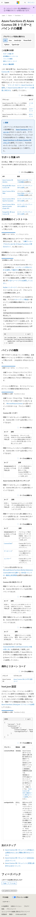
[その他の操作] (32, 15)
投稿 (3, 909)
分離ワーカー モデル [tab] (8, 234)
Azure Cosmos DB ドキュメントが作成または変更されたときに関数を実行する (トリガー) (19, 852)
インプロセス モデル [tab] (22, 234)
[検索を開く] (25, 2)
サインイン (31, 2)
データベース (8, 551)
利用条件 (4, 914)
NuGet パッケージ (9, 287)
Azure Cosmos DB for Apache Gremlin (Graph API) (8, 206)
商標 (10, 914)
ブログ (26, 906)
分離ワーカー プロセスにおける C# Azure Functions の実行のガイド (18, 244)
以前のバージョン (16, 906)
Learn (3, 15)
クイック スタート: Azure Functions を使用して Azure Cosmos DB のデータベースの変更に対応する (18, 87)
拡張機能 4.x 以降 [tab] (7, 260)
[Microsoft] (18, 2)
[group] (18, 340)
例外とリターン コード (10, 61)
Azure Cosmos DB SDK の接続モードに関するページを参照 (27, 793)
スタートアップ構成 (21, 299)
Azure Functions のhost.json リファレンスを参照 (18, 704)
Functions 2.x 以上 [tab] (19, 260)
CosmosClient (8, 543)
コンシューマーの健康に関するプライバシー (15, 911)
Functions (18, 15)
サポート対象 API (8, 54)
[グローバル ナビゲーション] (2, 2)
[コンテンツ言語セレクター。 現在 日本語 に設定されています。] (5, 897)
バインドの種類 (7, 59)
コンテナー (7, 559)
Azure (10, 15)
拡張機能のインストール (10, 56)
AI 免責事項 (5, 906)
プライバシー (11, 909)
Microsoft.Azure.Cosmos (15, 403)
